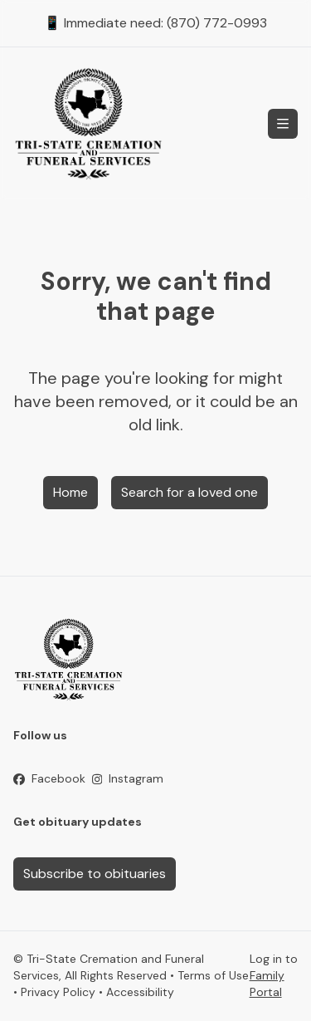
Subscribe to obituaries (94, 873)
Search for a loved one (189, 492)
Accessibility (140, 991)
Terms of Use (213, 975)
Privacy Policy (58, 991)
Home (70, 492)
